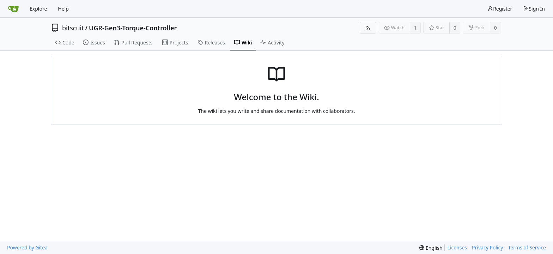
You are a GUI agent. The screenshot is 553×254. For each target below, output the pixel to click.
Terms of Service (527, 247)
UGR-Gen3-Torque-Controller (133, 27)
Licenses (457, 247)
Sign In (534, 8)
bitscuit (73, 27)
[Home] (13, 8)
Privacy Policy (487, 247)
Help (63, 8)
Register (499, 8)
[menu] (430, 247)
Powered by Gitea (27, 247)
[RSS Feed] (368, 28)
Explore (38, 8)
